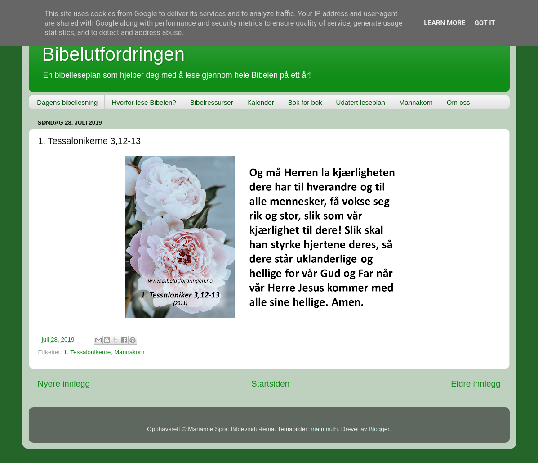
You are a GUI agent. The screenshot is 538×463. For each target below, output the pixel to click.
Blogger (379, 429)
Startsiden (270, 383)
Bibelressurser (211, 102)
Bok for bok (305, 102)
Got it (484, 23)
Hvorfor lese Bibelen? (143, 102)
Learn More (444, 23)
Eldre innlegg (475, 383)
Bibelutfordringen (113, 54)
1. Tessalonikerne (87, 352)
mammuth (324, 429)
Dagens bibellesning (67, 102)
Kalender (260, 102)
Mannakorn (416, 102)
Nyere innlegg (64, 383)
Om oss (458, 102)
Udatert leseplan (360, 102)
